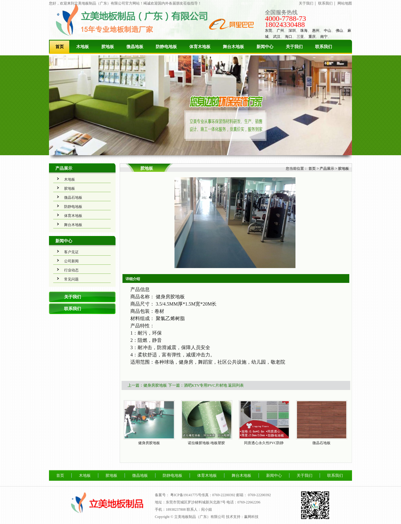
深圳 (292, 30)
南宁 (324, 36)
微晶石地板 (73, 197)
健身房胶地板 (149, 443)
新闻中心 (264, 46)
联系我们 (325, 3)
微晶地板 (134, 46)
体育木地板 (199, 46)
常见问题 (71, 279)
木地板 (82, 46)
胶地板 (107, 46)
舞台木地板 (233, 46)
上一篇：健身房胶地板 (147, 385)
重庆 (312, 36)
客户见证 (71, 252)
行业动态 (71, 270)
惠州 (315, 30)
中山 (327, 30)
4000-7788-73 (285, 18)
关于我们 (306, 3)
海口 (288, 36)
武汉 (276, 36)
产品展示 (63, 168)
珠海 (304, 30)
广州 (280, 30)
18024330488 (285, 24)
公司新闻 (71, 261)
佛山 (339, 30)
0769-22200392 (259, 495)
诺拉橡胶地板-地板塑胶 (206, 443)
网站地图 (344, 3)
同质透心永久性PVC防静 (264, 443)
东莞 (268, 30)
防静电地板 (166, 46)
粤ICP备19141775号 (185, 495)
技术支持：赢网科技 (242, 517)
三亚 (300, 36)
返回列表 (236, 385)
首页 (59, 46)
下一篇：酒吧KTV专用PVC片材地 (197, 385)
